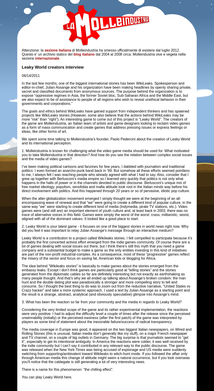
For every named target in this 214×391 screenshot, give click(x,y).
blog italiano (84, 54)
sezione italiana (57, 50)
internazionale (47, 58)
